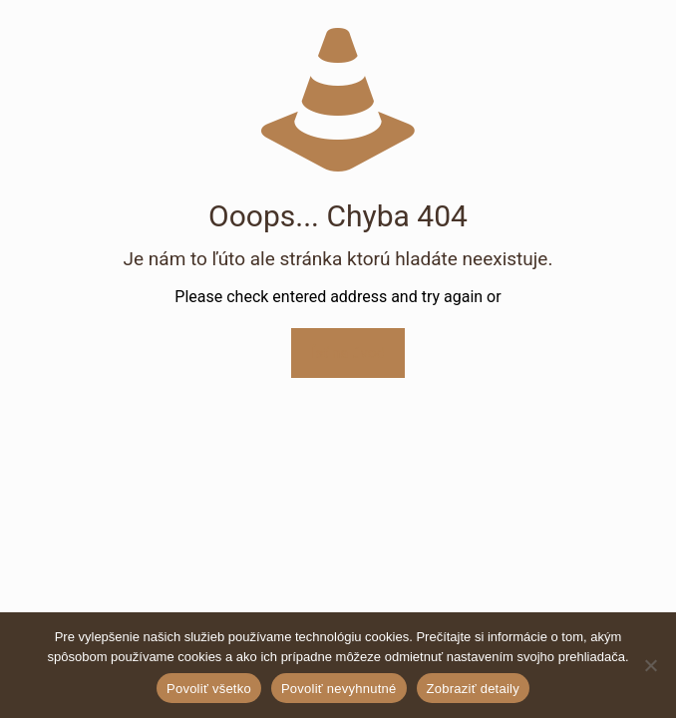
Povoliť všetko (209, 688)
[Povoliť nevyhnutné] (651, 665)
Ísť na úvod (347, 353)
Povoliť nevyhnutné (339, 688)
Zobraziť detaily (473, 688)
